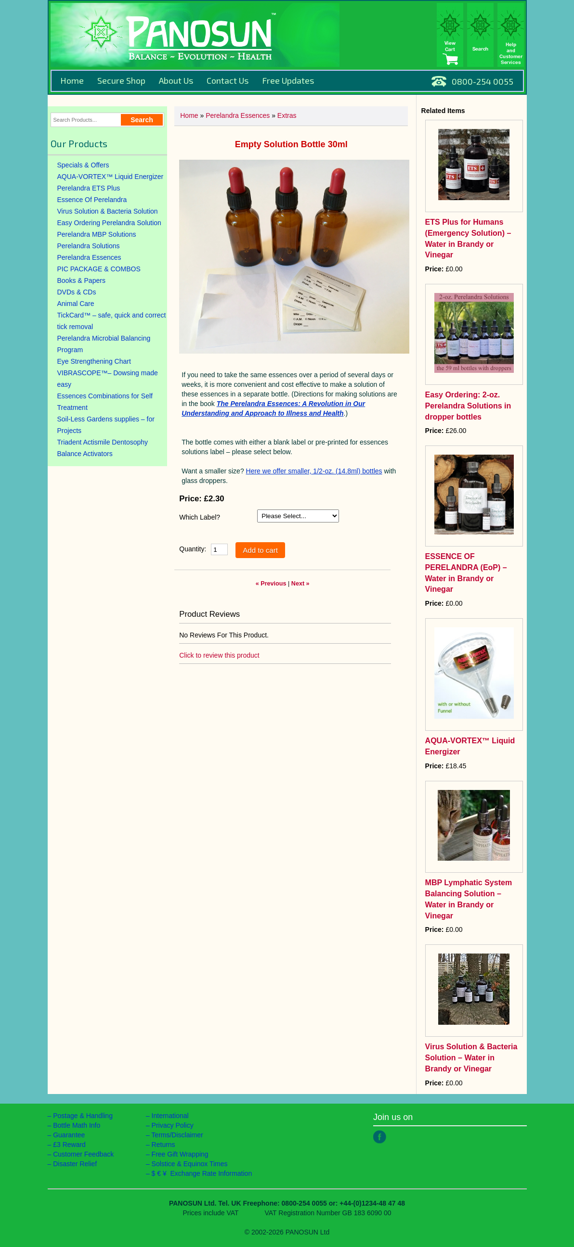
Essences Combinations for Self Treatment (105, 401)
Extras (287, 115)
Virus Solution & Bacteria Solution (107, 211)
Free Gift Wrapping (180, 1154)
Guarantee (69, 1135)
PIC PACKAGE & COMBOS (99, 269)
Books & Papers (81, 280)
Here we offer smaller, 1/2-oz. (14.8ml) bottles (314, 471)
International (170, 1116)
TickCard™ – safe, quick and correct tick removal (111, 321)
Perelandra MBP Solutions (96, 234)
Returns (163, 1144)
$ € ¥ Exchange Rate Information (202, 1173)
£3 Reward (69, 1144)
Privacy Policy (173, 1125)
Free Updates (288, 80)
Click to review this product (219, 655)
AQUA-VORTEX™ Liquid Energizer (110, 176)
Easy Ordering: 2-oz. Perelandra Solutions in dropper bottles (468, 406)
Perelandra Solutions (88, 246)
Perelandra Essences (89, 257)
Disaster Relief (75, 1164)
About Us (176, 80)
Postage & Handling (83, 1116)
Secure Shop (121, 80)
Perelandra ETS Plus (88, 188)
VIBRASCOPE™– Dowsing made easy (107, 378)
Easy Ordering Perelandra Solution (109, 223)
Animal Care (75, 303)
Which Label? (199, 517)
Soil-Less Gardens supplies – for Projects (106, 424)
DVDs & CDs (76, 292)
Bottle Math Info (76, 1125)
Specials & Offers (83, 165)
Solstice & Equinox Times (190, 1164)
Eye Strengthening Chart (94, 361)
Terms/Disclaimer (177, 1135)
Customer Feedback (83, 1154)
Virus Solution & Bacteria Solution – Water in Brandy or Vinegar (471, 1058)
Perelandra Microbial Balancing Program (104, 344)
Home (72, 80)
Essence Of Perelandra (92, 200)
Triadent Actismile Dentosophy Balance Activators (102, 448)
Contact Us (227, 80)
